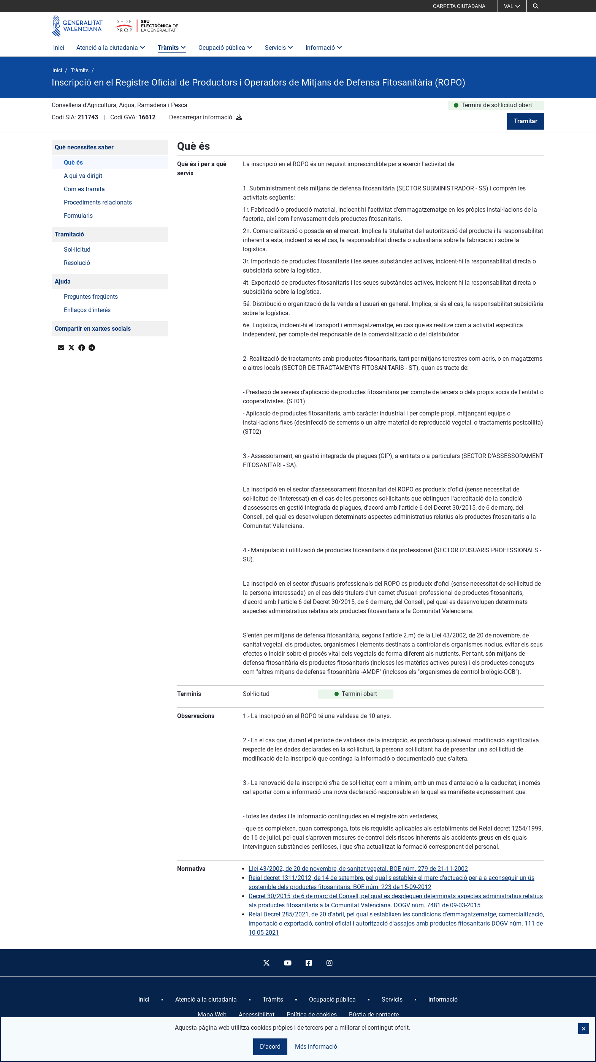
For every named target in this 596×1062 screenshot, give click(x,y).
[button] (535, 6)
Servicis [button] (279, 47)
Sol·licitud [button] (77, 249)
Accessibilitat (256, 1014)
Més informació (316, 1046)
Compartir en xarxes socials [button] (93, 328)
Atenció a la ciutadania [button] (111, 47)
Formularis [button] (78, 215)
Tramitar (525, 121)
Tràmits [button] (172, 47)
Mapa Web (212, 1014)
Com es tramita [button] (84, 189)
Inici (58, 47)
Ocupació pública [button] (225, 47)
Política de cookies (312, 1014)
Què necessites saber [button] (84, 147)
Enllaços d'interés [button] (87, 310)
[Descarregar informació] (239, 117)
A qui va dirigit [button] (83, 175)
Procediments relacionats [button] (98, 202)
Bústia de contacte (374, 1014)
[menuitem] (143, 999)
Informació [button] (324, 47)
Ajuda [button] (63, 281)
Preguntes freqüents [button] (91, 296)
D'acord (270, 1046)
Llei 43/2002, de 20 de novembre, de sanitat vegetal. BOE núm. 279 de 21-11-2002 (358, 868)
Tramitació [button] (69, 234)
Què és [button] (73, 162)
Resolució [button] (77, 262)
